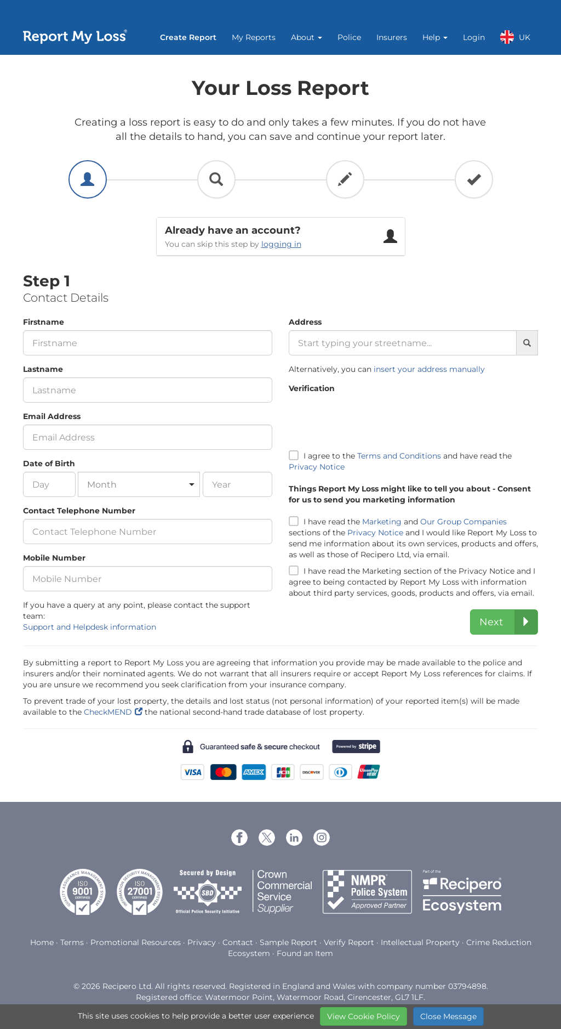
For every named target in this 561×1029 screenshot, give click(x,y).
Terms (72, 942)
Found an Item (305, 953)
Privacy (201, 942)
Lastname (43, 369)
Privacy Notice (317, 467)
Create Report (188, 37)
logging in (281, 244)
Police (349, 37)
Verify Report (349, 942)
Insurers (391, 37)
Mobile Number (54, 558)
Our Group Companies (463, 522)
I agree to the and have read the (400, 461)
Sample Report (288, 942)
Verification (312, 388)
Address (305, 322)
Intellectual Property (420, 942)
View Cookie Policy (363, 1016)
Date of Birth (49, 463)
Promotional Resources (135, 942)
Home (42, 942)
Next (508, 622)
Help (435, 37)
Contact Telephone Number (79, 511)
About (306, 37)
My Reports (254, 37)
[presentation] (372, 418)
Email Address (52, 416)
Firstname (43, 322)
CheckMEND (108, 712)
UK (515, 37)
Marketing (382, 522)
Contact (237, 942)
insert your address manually (429, 369)
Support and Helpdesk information (89, 627)
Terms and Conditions (399, 456)
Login (474, 37)
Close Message (448, 1016)
